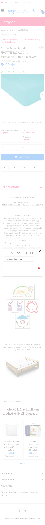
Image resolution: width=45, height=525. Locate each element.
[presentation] (22, 267)
